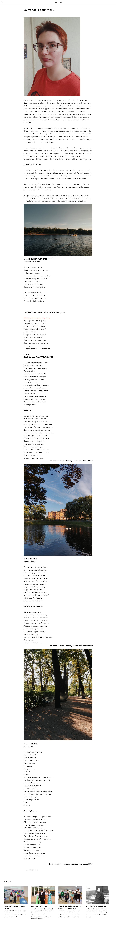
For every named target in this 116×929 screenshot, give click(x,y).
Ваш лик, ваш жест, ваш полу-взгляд (37, 319)
